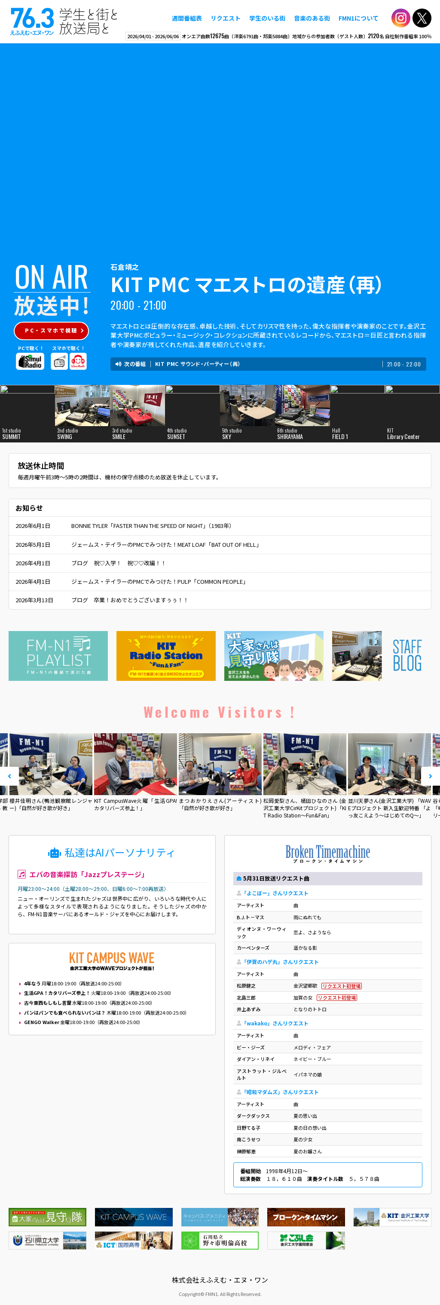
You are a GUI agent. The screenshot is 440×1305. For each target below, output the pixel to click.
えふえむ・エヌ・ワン (64, 21)
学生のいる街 (267, 18)
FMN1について (359, 18)
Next (430, 776)
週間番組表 (187, 18)
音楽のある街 (312, 18)
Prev (9, 776)
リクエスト (226, 18)
